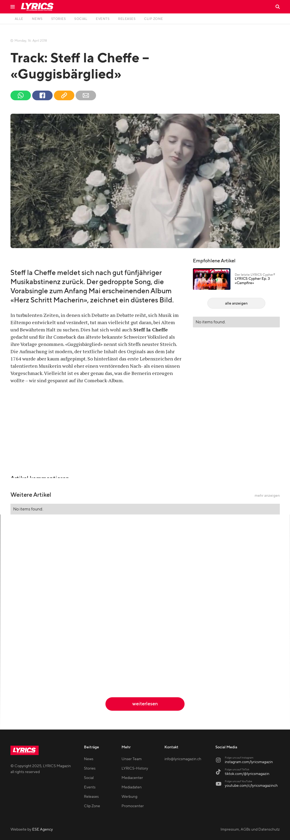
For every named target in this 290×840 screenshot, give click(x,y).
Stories (90, 768)
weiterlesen (145, 704)
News (88, 759)
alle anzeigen (236, 303)
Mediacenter (132, 777)
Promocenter (133, 806)
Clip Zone (92, 806)
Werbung (129, 796)
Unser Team (132, 759)
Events (90, 787)
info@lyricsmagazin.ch (182, 759)
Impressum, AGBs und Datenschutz (250, 829)
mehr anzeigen (267, 495)
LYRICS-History (135, 768)
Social (89, 777)
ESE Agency (42, 829)
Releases (91, 796)
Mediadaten (132, 787)
